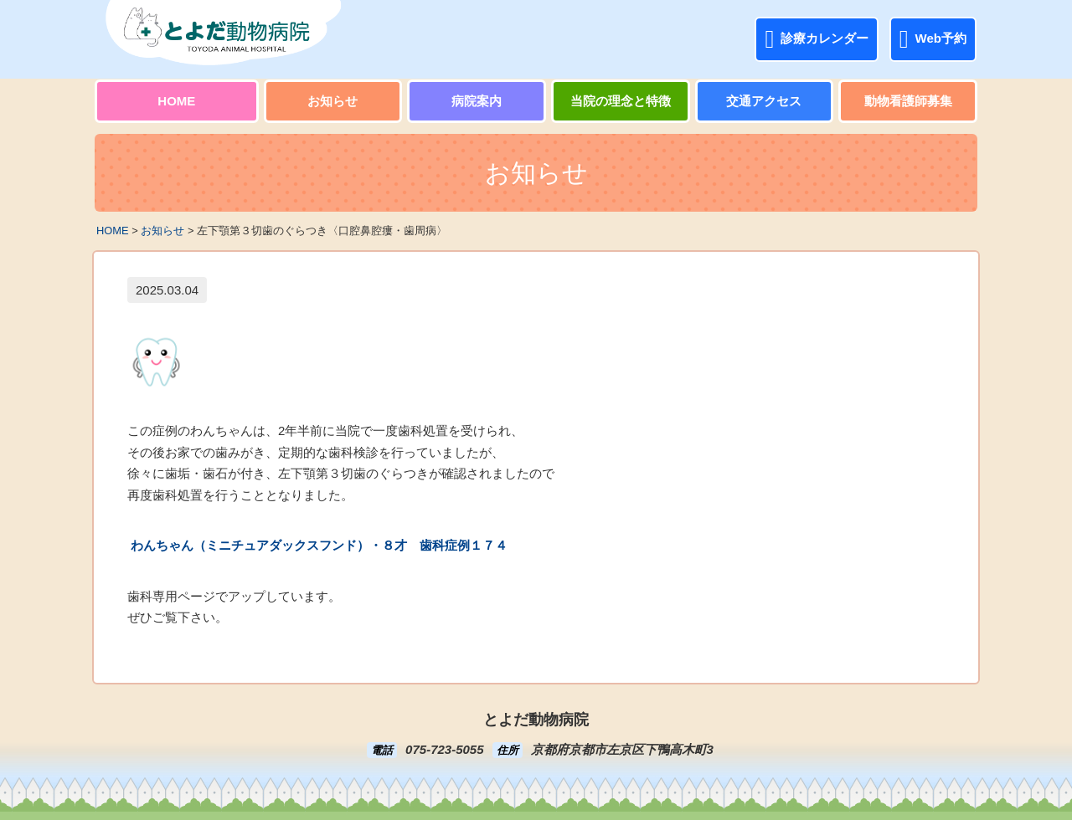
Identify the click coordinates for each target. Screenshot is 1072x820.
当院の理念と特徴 (620, 101)
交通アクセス (763, 101)
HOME (176, 101)
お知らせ (332, 101)
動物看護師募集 (908, 101)
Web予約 (932, 39)
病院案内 (476, 101)
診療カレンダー (816, 39)
